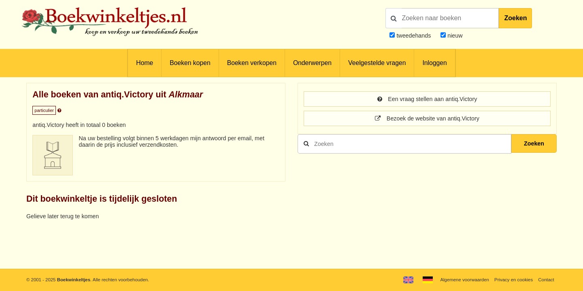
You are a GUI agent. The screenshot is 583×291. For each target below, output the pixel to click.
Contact (546, 279)
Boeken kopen (190, 62)
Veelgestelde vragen (377, 62)
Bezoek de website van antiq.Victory (427, 118)
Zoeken (515, 18)
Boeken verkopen (252, 62)
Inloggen (434, 62)
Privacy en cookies (513, 279)
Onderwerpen (312, 62)
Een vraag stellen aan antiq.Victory (427, 99)
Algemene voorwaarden (464, 279)
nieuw (454, 35)
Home (144, 62)
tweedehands (413, 35)
